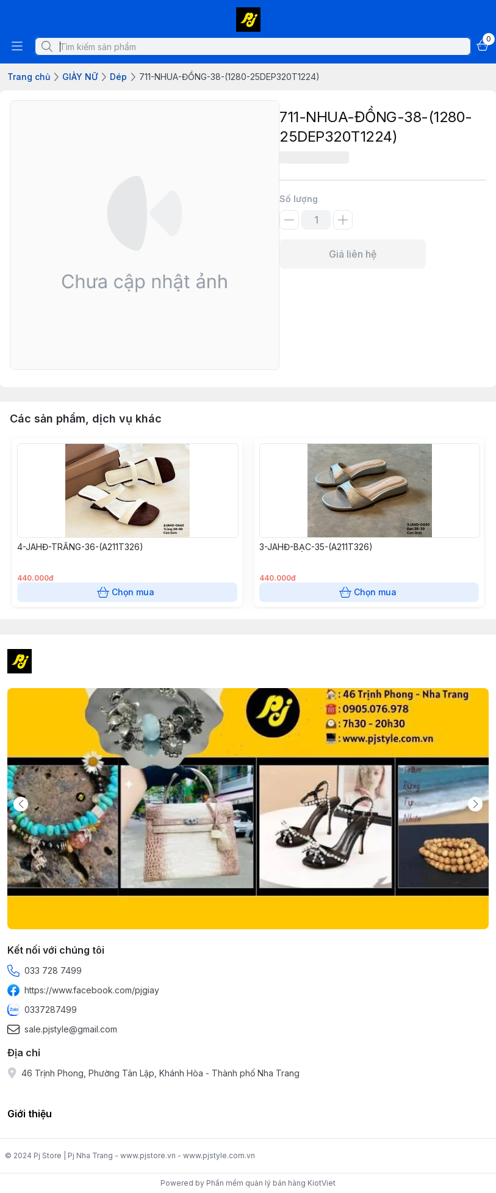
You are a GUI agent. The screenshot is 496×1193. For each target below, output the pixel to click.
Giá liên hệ (352, 254)
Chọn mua (127, 592)
